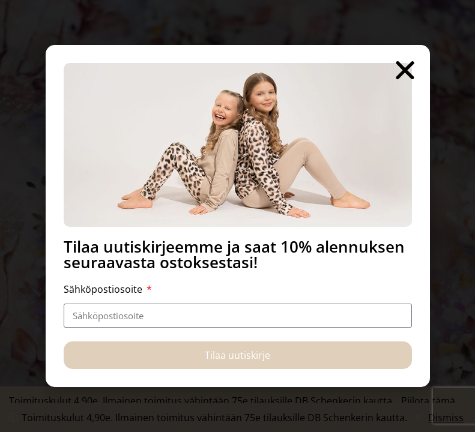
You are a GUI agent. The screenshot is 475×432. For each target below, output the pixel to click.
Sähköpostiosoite (104, 289)
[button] (405, 70)
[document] (237, 216)
